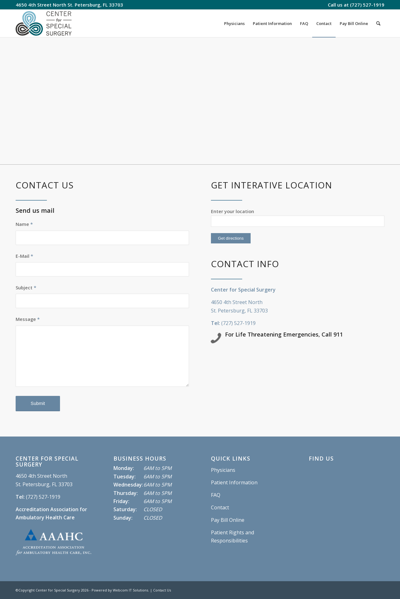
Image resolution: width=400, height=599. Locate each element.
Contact (220, 507)
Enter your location (232, 211)
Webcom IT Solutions (130, 590)
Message (28, 319)
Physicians (223, 470)
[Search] (378, 23)
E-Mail (24, 256)
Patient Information (234, 482)
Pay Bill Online (227, 520)
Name (24, 224)
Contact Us (162, 590)
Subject (26, 287)
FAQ (215, 495)
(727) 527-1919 (367, 5)
